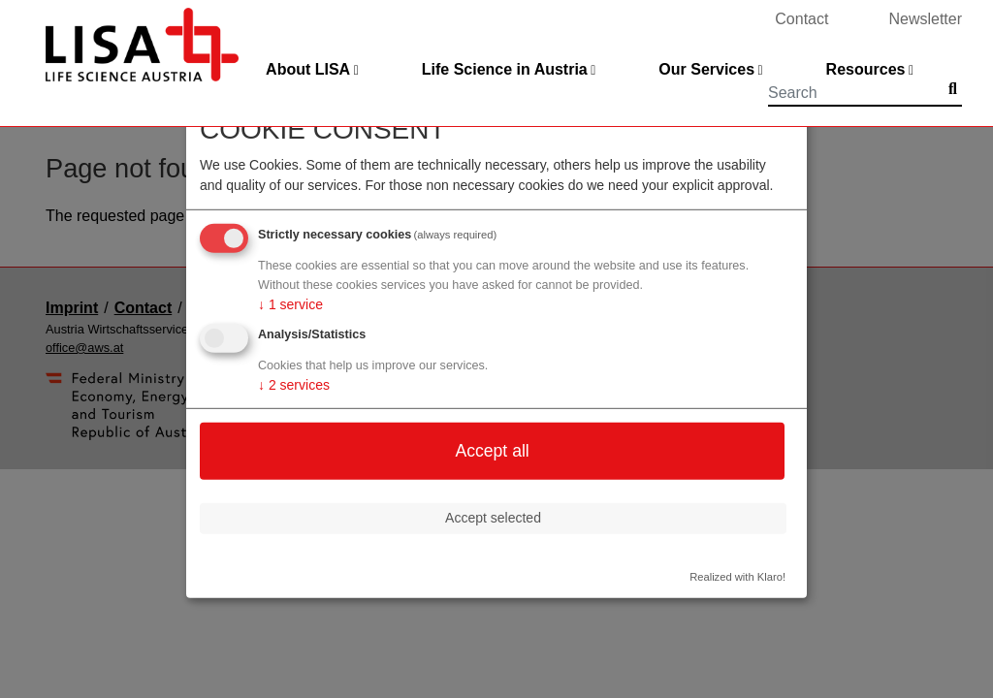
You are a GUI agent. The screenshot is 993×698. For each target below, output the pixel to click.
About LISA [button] (308, 69)
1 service (290, 304)
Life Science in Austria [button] (505, 69)
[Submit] (952, 89)
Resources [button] (866, 69)
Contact (801, 19)
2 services (294, 385)
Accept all (492, 450)
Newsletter (925, 19)
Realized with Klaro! (737, 576)
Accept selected (493, 517)
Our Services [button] (706, 69)
